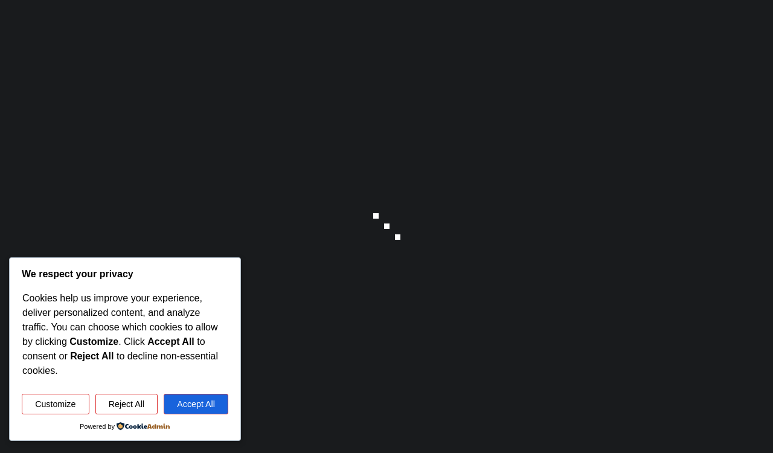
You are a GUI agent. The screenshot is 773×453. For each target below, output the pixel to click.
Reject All (126, 404)
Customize (55, 404)
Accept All (196, 404)
